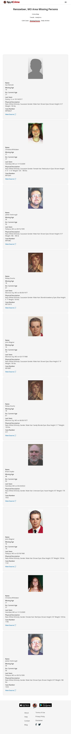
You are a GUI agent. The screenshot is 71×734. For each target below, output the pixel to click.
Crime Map (35, 14)
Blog (26, 725)
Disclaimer (39, 720)
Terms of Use (40, 713)
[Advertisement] (35, 38)
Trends (32, 17)
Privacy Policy (40, 716)
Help (26, 717)
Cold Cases (25, 20)
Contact (27, 721)
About (26, 713)
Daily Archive (45, 20)
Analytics (38, 17)
